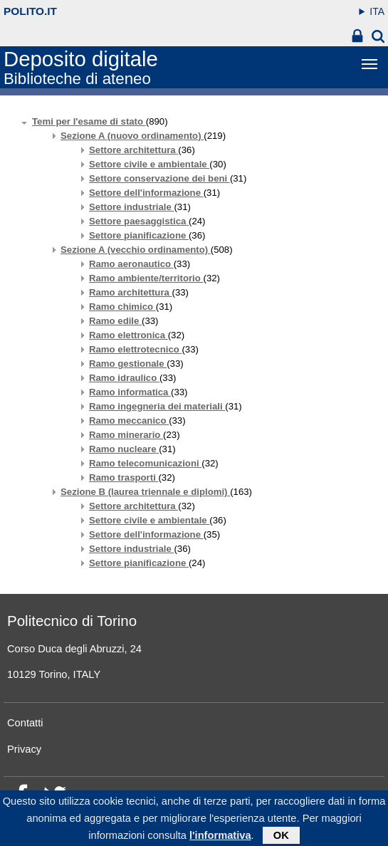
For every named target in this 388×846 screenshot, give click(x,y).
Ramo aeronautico (131, 263)
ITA (376, 11)
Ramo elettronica (128, 335)
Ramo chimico (122, 306)
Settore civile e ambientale (149, 164)
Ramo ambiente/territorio (146, 278)
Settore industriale (131, 207)
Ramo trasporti (123, 477)
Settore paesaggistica (139, 221)
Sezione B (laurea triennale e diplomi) (145, 491)
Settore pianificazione (139, 235)
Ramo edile (115, 320)
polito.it (30, 11)
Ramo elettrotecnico (135, 349)
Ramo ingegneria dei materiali (157, 406)
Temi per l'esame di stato (89, 121)
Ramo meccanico (129, 420)
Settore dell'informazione (146, 192)
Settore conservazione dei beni (159, 178)
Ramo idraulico (124, 377)
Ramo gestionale (128, 363)
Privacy (24, 749)
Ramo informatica (130, 392)
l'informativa (220, 838)
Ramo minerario (126, 434)
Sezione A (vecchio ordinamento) (136, 249)
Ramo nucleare (124, 449)
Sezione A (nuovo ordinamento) (132, 135)
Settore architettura (133, 150)
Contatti (25, 722)
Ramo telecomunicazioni (145, 463)
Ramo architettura (130, 292)
